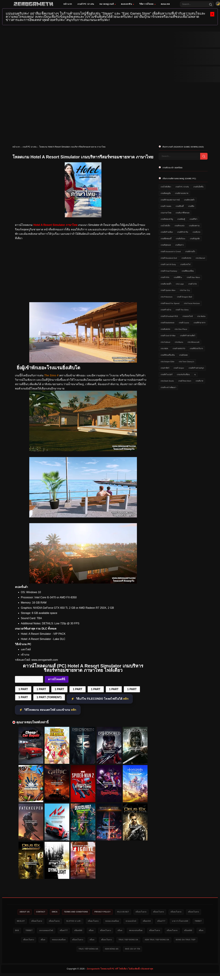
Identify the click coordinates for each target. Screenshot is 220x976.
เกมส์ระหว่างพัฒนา (168, 387)
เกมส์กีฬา (193, 219)
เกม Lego (180, 284)
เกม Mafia (201, 316)
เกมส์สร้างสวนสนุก (196, 368)
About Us (24, 912)
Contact (43, 912)
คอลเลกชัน (127, 4)
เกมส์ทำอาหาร (199, 323)
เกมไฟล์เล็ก (165, 226)
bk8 (60, 931)
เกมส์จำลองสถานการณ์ (170, 200)
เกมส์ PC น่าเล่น (85, 4)
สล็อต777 (198, 922)
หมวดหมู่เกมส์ (107, 4)
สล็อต (143, 931)
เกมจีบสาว (179, 245)
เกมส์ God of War (168, 336)
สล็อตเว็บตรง (154, 912)
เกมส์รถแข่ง (179, 226)
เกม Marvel (200, 258)
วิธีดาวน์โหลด (147, 4)
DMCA (58, 912)
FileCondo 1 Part (29, 679)
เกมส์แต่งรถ (165, 329)
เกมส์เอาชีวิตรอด (182, 213)
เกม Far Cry (185, 290)
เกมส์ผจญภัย (166, 193)
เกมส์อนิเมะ (180, 239)
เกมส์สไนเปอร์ (166, 374)
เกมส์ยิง (191, 206)
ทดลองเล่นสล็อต (142, 922)
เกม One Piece (181, 329)
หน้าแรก (67, 4)
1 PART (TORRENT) (49, 697)
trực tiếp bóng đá (132, 950)
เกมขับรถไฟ (185, 264)
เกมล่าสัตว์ (165, 368)
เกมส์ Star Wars (193, 277)
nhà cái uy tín (181, 950)
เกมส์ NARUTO (179, 348)
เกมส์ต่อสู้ (181, 219)
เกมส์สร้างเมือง (167, 232)
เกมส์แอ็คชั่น (198, 187)
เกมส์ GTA (192, 284)
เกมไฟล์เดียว (166, 187)
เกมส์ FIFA (165, 277)
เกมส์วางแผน (166, 206)
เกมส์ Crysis (184, 323)
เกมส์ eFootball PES (169, 316)
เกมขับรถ (196, 232)
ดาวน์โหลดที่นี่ (56, 679)
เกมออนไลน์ (187, 316)
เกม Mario (179, 342)
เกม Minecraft (193, 342)
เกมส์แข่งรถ (186, 258)
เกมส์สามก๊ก (190, 252)
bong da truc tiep (103, 950)
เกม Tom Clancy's (186, 362)
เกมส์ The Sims (182, 310)
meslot (40, 922)
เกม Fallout (165, 342)
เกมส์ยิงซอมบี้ (166, 239)
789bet (46, 931)
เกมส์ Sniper (179, 368)
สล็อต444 (181, 922)
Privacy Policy (111, 912)
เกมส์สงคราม (194, 226)
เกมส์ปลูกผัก (195, 239)
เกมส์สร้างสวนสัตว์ (187, 336)
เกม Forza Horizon (192, 303)
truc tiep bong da (40, 950)
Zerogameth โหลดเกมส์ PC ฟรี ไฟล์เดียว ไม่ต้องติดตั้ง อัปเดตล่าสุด (120, 970)
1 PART (23, 689)
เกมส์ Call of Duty (168, 264)
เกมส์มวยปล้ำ (166, 284)
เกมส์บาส (199, 381)
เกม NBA (164, 348)
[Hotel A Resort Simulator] (83, 361)
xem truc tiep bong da (72, 950)
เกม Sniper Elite (167, 362)
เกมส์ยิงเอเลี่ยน (188, 271)
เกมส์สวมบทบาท (181, 193)
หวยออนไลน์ (163, 922)
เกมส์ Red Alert (184, 381)
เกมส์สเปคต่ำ (189, 200)
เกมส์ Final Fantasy (169, 271)
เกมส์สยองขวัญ (167, 219)
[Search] (210, 4)
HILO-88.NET (134, 912)
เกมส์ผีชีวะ (178, 277)
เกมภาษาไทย (166, 213)
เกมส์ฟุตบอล (166, 245)
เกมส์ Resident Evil (169, 258)
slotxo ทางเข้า (100, 922)
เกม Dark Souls (167, 381)
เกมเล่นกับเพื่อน (183, 374)
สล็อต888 (128, 931)
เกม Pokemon (167, 297)
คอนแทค (165, 4)
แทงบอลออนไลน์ (92, 931)
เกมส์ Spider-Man (168, 290)
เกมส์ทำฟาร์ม (182, 232)
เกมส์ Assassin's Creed (171, 252)
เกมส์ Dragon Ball (184, 297)
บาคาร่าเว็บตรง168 (25, 931)
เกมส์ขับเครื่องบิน (168, 355)
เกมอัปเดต (183, 355)
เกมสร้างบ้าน (166, 310)
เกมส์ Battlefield (167, 323)
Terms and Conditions (82, 912)
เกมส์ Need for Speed (170, 303)
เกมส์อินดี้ (180, 206)
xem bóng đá (158, 950)
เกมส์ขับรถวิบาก (196, 348)
